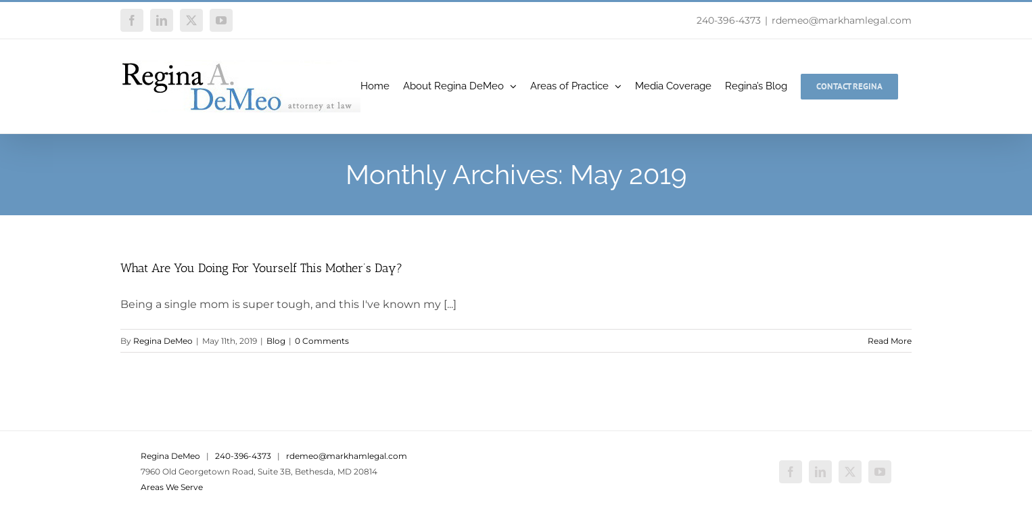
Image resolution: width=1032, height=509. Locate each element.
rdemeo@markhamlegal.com (842, 20)
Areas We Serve (172, 487)
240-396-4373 (729, 20)
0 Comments (322, 341)
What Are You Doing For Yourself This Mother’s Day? (261, 268)
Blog (275, 341)
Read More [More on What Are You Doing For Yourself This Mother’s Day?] (890, 341)
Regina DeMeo (163, 341)
